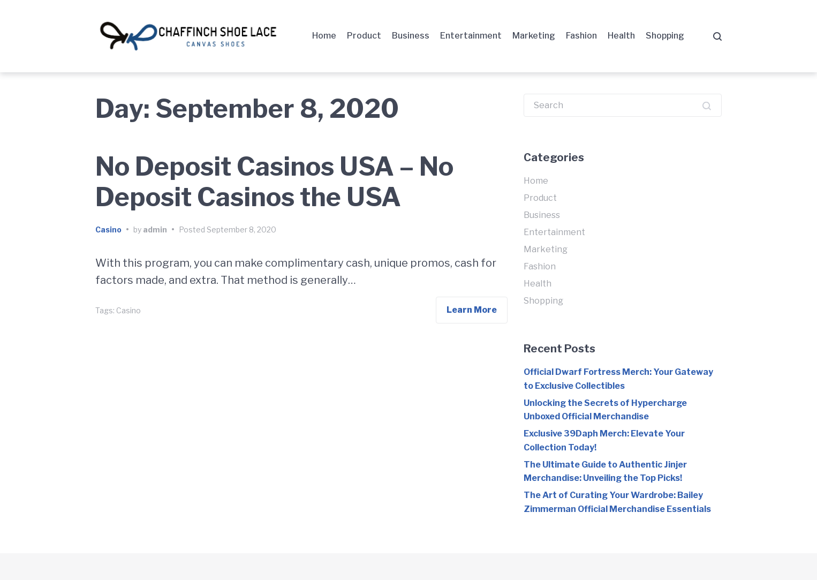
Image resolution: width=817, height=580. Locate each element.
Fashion (581, 36)
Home (324, 36)
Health (621, 36)
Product (364, 36)
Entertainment (471, 36)
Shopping (665, 36)
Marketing (533, 36)
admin (155, 229)
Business (410, 36)
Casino (108, 229)
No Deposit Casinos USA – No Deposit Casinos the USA (274, 182)
